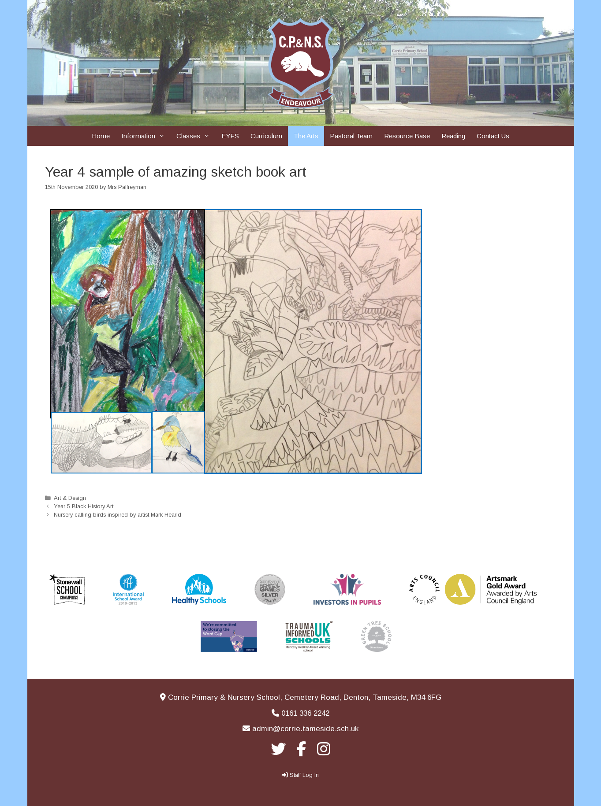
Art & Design (70, 498)
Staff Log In (304, 775)
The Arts (306, 136)
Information (146, 136)
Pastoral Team (351, 136)
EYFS (230, 136)
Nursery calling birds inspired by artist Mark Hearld (117, 514)
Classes (196, 136)
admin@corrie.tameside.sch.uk (305, 729)
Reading (453, 136)
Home (101, 136)
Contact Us (493, 136)
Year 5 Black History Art (83, 506)
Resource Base (407, 136)
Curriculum (266, 136)
